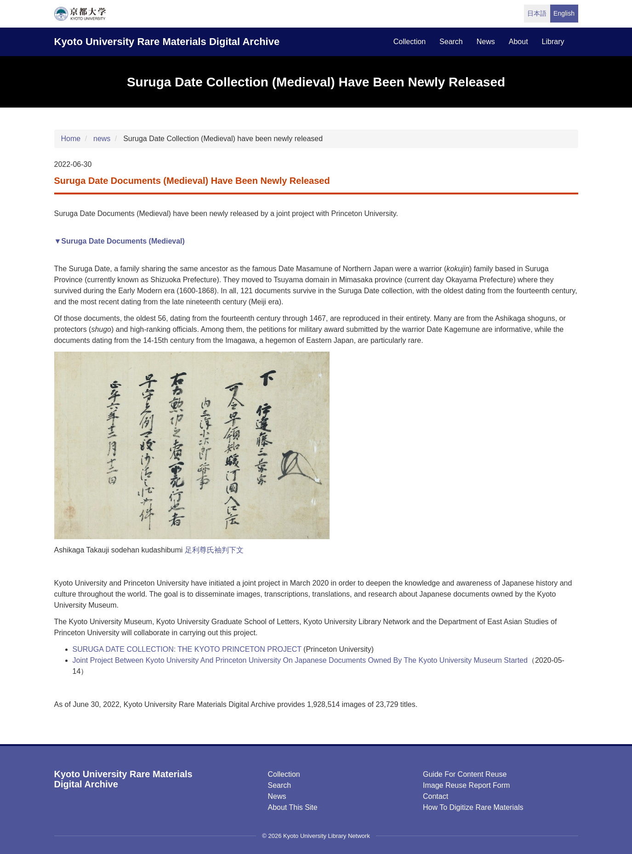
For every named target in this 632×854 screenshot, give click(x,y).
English (564, 13)
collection (409, 42)
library (553, 42)
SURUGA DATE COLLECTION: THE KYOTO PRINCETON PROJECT (187, 649)
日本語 (537, 13)
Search (279, 785)
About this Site (293, 807)
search (451, 42)
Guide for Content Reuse (465, 774)
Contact (435, 796)
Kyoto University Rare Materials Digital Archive (167, 41)
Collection (284, 774)
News (277, 796)
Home (71, 138)
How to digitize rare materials (473, 807)
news (486, 42)
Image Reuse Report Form (466, 785)
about (518, 42)
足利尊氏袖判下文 (214, 550)
